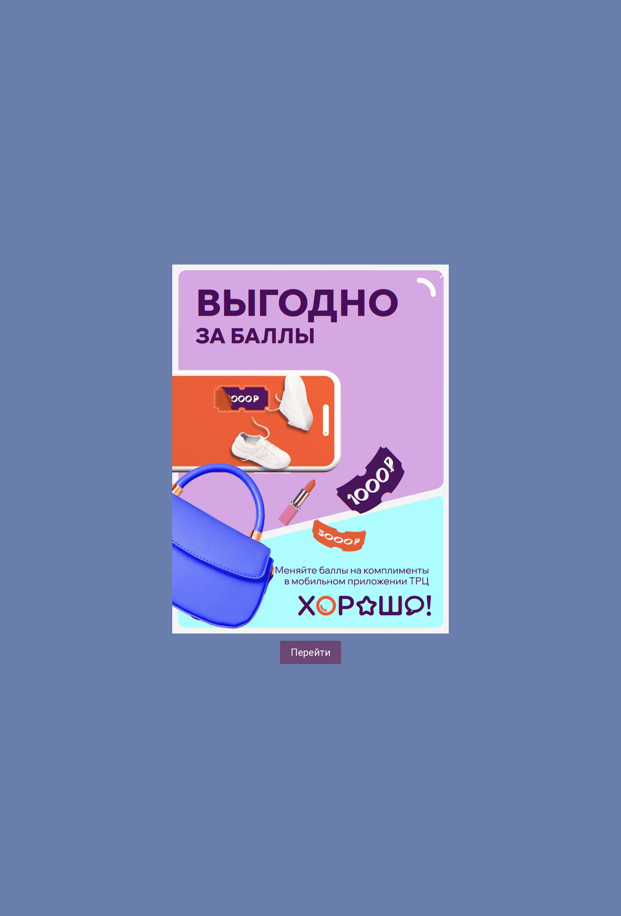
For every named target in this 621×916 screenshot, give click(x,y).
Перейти (310, 652)
